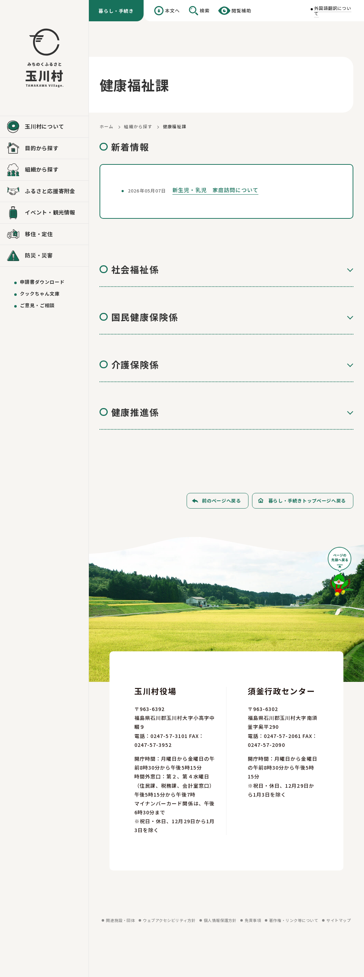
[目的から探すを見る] (44, 148)
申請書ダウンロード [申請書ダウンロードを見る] (42, 281)
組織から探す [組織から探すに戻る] (138, 126)
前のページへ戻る (221, 500)
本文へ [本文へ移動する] (172, 10)
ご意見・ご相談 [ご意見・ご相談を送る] (37, 305)
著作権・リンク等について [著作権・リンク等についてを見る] (293, 920)
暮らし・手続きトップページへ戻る (307, 500)
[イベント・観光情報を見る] (44, 212)
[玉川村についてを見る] (44, 126)
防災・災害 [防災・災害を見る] (39, 255)
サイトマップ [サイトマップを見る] (338, 920)
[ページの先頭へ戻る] (340, 574)
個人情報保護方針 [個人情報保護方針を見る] (220, 920)
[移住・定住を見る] (44, 234)
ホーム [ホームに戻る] (106, 126)
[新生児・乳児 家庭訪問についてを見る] (226, 191)
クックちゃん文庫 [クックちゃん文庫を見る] (40, 293)
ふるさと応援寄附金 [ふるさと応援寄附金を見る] (50, 191)
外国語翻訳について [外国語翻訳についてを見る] (333, 10)
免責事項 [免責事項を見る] (253, 920)
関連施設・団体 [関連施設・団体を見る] (120, 920)
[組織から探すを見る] (44, 169)
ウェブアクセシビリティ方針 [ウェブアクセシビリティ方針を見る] (169, 920)
